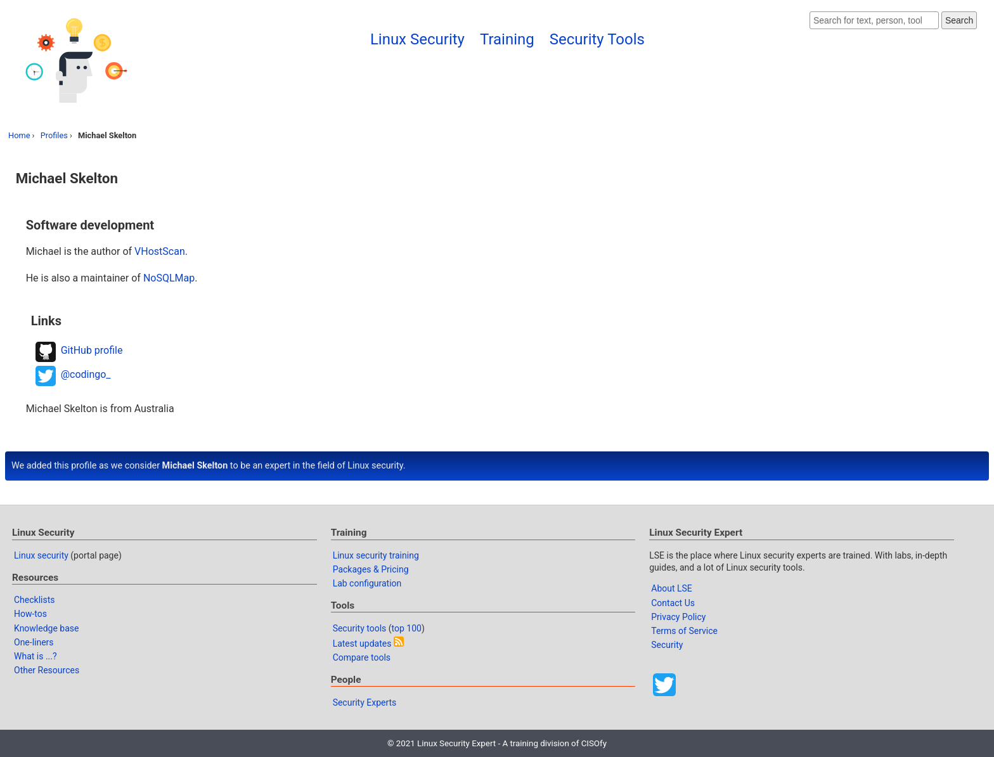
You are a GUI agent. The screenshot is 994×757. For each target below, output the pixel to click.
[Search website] (874, 20)
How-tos (30, 614)
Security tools (360, 628)
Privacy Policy (678, 617)
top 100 (407, 628)
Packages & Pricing (371, 569)
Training (507, 39)
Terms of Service (684, 631)
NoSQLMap (169, 278)
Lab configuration (367, 583)
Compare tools (361, 657)
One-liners (34, 642)
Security (667, 645)
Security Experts (365, 702)
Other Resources (46, 670)
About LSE (671, 588)
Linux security (41, 555)
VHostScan (159, 251)
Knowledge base (46, 628)
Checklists (34, 600)
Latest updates (362, 643)
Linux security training (376, 555)
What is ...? (35, 656)
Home (19, 135)
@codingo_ (86, 374)
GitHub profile (92, 350)
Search (959, 20)
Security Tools (597, 39)
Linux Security (417, 39)
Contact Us (673, 603)
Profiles (54, 135)
